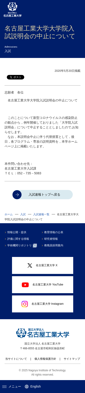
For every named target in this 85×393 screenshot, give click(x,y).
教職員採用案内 (53, 245)
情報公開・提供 (16, 232)
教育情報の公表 (53, 232)
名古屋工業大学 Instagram (43, 304)
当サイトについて (16, 358)
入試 (23, 214)
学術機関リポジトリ (22, 246)
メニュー (11, 386)
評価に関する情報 (18, 238)
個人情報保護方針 (45, 358)
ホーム (9, 214)
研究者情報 (51, 238)
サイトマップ (72, 358)
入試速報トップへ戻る (44, 194)
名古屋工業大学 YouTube (42, 284)
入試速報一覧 (41, 214)
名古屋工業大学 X (42, 265)
